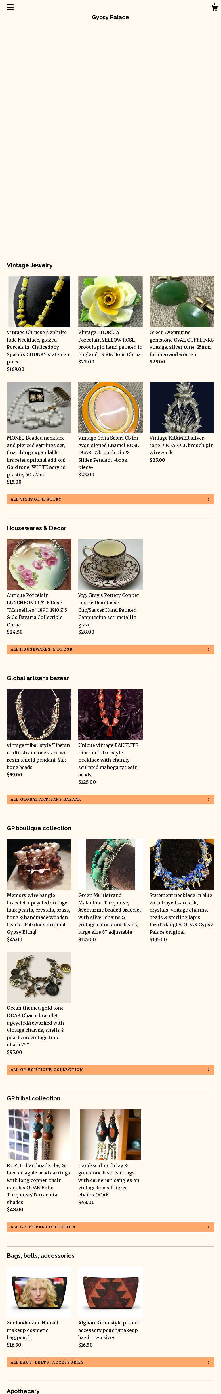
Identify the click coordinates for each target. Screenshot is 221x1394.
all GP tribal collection (43, 1008)
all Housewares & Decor (42, 430)
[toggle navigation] (10, 7)
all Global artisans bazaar (46, 580)
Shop (13, 1340)
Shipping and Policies (32, 1364)
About (13, 1348)
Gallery (15, 1356)
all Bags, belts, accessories (47, 1143)
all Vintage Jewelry (36, 280)
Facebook (89, 1340)
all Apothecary (31, 1278)
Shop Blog (90, 1356)
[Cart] (214, 8)
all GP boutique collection (47, 850)
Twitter (87, 1348)
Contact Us (19, 1372)
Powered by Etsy (183, 1356)
